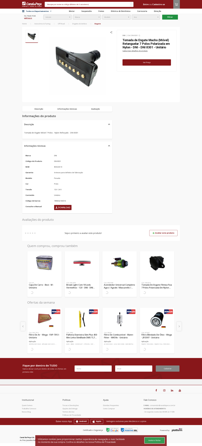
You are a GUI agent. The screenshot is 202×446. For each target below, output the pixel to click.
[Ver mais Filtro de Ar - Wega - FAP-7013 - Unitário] (44, 319)
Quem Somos (27, 405)
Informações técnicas (35, 145)
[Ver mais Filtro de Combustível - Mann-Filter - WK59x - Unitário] (119, 319)
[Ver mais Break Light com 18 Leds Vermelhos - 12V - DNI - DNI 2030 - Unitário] (82, 262)
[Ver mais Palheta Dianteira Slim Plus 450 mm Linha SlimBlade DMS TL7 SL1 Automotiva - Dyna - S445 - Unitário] (82, 319)
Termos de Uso (68, 412)
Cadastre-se (158, 4)
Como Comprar (109, 408)
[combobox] (57, 17)
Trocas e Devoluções (70, 405)
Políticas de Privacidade (71, 415)
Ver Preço (147, 62)
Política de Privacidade (105, 442)
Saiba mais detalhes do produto (135, 51)
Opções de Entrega (69, 408)
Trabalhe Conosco (29, 408)
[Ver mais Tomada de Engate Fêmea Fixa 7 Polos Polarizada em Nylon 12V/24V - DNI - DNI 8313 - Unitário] (157, 262)
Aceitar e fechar (154, 440)
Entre (146, 4)
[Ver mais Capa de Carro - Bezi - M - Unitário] (44, 262)
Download (62, 207)
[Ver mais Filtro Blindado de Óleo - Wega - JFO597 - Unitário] (157, 319)
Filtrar (170, 17)
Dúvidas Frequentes (111, 405)
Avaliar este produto (163, 233)
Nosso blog (26, 412)
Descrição (29, 124)
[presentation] (23, 326)
